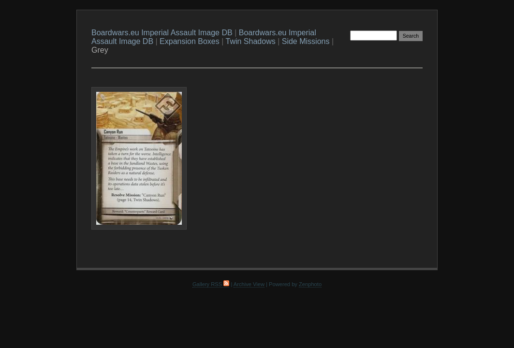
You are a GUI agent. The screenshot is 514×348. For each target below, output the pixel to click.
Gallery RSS (210, 284)
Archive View (249, 284)
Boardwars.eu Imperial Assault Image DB (162, 33)
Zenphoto (310, 284)
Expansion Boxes (190, 41)
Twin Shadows (251, 41)
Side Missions (306, 41)
